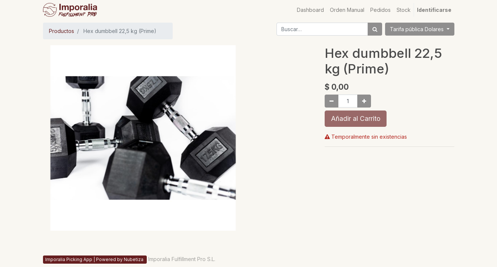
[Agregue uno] (364, 101)
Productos (61, 31)
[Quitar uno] (331, 101)
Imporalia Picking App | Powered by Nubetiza (95, 259)
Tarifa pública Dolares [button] (417, 29)
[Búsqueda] (375, 29)
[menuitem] (310, 10)
